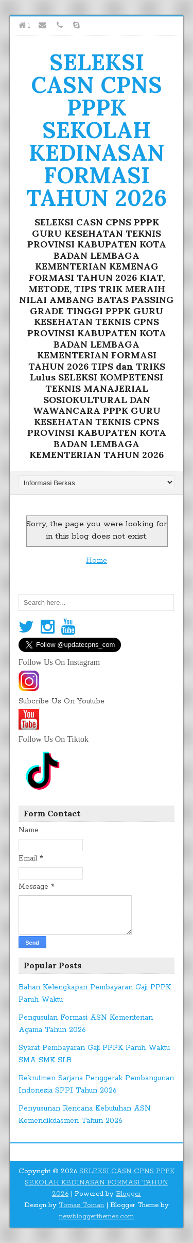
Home (96, 560)
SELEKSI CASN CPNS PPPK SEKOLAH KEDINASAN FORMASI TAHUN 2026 (96, 130)
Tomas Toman (81, 1205)
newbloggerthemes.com (96, 1216)
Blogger (128, 1194)
